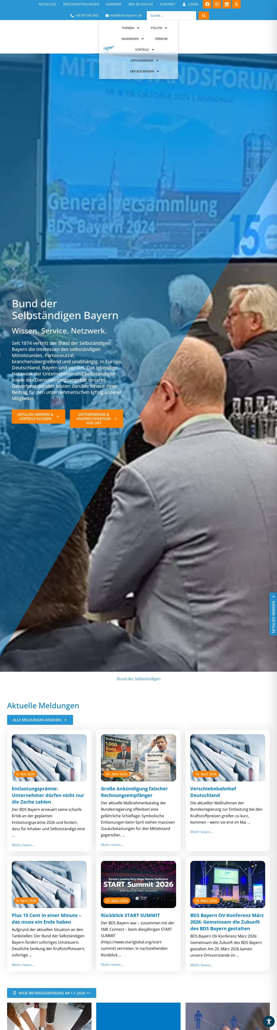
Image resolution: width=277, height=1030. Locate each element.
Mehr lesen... (23, 844)
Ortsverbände (212, 32)
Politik (90, 32)
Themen (61, 32)
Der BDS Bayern (252, 32)
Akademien (120, 32)
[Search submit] (204, 16)
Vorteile (176, 32)
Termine (149, 32)
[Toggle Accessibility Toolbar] (269, 1021)
